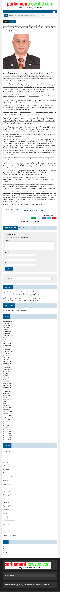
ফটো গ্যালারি (6, 482)
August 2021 (6, 394)
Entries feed (6, 547)
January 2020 (6, 432)
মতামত (5, 497)
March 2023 (6, 357)
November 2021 (7, 388)
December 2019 (7, 434)
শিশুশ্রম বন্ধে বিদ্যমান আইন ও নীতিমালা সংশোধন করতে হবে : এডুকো (20, 298)
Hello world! (22, 309)
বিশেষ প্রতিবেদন (7, 490)
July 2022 (5, 371)
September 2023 (7, 349)
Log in (4, 545)
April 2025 (6, 327)
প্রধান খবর (5, 479)
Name (6, 251)
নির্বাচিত (5, 471)
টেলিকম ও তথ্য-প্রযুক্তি (8, 464)
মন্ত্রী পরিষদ (6, 501)
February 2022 (7, 382)
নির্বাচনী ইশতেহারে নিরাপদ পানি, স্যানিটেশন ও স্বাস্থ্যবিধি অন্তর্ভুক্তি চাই (20, 292)
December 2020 (7, 410)
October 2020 (7, 414)
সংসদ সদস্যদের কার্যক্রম (9, 519)
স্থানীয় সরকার (6, 530)
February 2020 (7, 430)
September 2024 (7, 333)
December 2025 (7, 319)
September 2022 (7, 367)
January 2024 (6, 341)
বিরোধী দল (6, 486)
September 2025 (7, 321)
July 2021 (5, 396)
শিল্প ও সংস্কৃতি (6, 504)
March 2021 (6, 404)
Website (7, 260)
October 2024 (7, 331)
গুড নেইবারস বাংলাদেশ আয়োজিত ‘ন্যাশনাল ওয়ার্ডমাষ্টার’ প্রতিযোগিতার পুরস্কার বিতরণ (25, 294)
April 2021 (6, 402)
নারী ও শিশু (6, 468)
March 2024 (6, 339)
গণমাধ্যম (5, 460)
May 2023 (5, 355)
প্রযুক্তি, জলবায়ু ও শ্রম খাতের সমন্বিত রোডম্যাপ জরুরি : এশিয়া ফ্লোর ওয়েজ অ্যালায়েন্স (24, 296)
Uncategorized (6, 449)
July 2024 (5, 335)
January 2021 (6, 408)
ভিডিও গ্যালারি (7, 493)
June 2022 (6, 373)
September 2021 (7, 392)
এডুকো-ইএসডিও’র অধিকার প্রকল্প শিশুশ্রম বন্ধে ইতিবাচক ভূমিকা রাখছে (21, 290)
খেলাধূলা (5, 457)
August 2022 (6, 369)
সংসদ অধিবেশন (7, 512)
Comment (7, 238)
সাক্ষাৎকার (5, 526)
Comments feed (7, 549)
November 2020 (7, 412)
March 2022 (6, 380)
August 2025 (6, 323)
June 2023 (6, 353)
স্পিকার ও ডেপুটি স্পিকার (9, 534)
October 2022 (7, 365)
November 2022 (7, 363)
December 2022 (7, 361)
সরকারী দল (6, 508)
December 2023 (7, 343)
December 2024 (7, 329)
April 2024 (6, 337)
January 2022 (6, 384)
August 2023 (6, 351)
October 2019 (7, 438)
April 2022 (6, 377)
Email (6, 256)
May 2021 (5, 400)
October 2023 (7, 347)
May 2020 (5, 424)
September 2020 (7, 416)
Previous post (25, 219)
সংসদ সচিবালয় (7, 515)
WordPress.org (7, 551)
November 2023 (7, 345)
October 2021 (7, 390)
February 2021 (7, 406)
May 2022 (5, 375)
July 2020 (5, 420)
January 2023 (6, 359)
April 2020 (6, 426)
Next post (36, 219)
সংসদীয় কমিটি (6, 523)
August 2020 (6, 418)
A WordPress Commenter (10, 309)
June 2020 (6, 422)
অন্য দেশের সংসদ (7, 453)
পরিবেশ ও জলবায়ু (7, 475)
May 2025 (5, 325)
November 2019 (7, 436)
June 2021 (6, 398)
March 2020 (6, 428)
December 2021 (7, 386)
